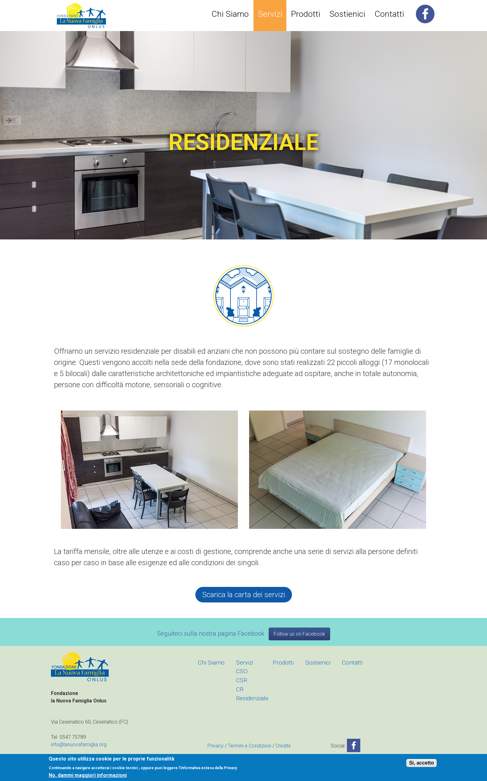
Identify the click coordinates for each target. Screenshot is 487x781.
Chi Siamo (230, 14)
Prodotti (305, 14)
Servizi (270, 14)
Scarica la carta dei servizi (243, 594)
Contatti (389, 14)
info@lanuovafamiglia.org (79, 744)
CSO (242, 671)
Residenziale (252, 698)
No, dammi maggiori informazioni (88, 775)
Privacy (215, 746)
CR (240, 689)
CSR (241, 680)
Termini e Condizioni (249, 746)
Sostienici (347, 14)
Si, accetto (421, 762)
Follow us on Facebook (299, 634)
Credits (283, 746)
